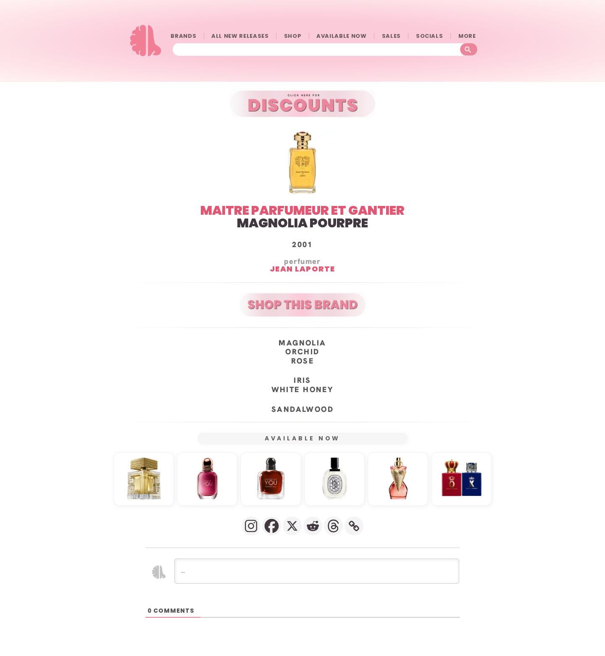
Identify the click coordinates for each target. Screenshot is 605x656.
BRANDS (183, 36)
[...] (316, 570)
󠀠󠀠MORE (469, 36)
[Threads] (333, 525)
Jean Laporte (302, 268)
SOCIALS (429, 36)
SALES (391, 36)
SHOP (293, 36)
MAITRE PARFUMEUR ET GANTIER (302, 210)
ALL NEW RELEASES (239, 36)
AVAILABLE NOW (341, 36)
